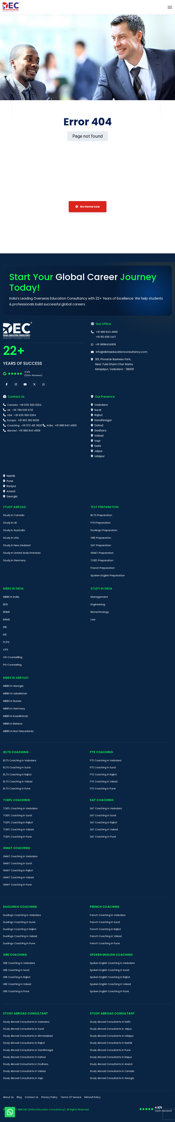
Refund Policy (92, 1097)
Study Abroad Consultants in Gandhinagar (28, 1050)
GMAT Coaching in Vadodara (20, 856)
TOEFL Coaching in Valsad (18, 829)
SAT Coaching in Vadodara (106, 808)
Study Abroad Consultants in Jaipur (111, 1029)
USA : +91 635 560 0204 (21, 415)
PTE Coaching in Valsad (104, 781)
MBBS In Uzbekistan (15, 693)
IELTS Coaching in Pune (16, 788)
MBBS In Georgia (13, 686)
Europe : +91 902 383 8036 (22, 420)
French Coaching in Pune (105, 943)
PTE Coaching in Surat (103, 767)
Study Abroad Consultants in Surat (23, 1029)
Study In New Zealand (16, 545)
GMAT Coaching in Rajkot (18, 870)
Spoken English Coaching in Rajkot (110, 977)
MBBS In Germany (14, 708)
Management (99, 597)
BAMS (6, 619)
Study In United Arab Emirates (22, 553)
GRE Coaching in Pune (16, 991)
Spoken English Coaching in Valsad (110, 984)
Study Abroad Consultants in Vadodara (26, 1022)
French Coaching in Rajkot (105, 929)
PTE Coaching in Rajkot (103, 774)
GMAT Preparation (102, 553)
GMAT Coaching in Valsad (18, 877)
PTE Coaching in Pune (103, 788)
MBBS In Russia (12, 701)
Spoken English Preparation (108, 575)
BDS (5, 604)
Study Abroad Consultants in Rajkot (24, 1043)
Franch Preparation (103, 568)
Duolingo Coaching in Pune (19, 943)
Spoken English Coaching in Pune (109, 991)
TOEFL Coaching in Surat (17, 815)
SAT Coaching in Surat (103, 815)
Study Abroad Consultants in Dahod (24, 1057)
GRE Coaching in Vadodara (19, 963)
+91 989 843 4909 (107, 332)
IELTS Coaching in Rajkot (17, 774)
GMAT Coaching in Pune (17, 884)
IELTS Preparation (101, 515)
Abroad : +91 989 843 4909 (23, 430)
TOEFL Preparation (102, 560)
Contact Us (31, 1097)
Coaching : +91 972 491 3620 (24, 425)
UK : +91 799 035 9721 (19, 410)
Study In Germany (14, 560)
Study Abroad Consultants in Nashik (111, 1043)
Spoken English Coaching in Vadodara (112, 963)
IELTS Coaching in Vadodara (19, 760)
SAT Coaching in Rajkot (103, 822)
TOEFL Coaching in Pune (17, 836)
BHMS (6, 612)
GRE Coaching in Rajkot (16, 977)
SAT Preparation (101, 545)
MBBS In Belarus (12, 723)
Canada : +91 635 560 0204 (23, 405)
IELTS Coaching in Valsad (17, 781)
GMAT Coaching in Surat (17, 863)
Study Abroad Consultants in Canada (112, 1071)
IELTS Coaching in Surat (17, 767)
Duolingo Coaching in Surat (19, 922)
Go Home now (87, 207)
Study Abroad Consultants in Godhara (25, 1064)
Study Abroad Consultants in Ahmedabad (28, 1036)
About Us (8, 1097)
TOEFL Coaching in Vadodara (20, 808)
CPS (5, 649)
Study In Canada (13, 515)
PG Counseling (12, 664)
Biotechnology (100, 612)
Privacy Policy (49, 1097)
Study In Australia (14, 530)
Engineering (98, 604)
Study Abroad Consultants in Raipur (111, 1057)
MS (5, 634)
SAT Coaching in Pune (103, 836)
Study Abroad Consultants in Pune (110, 1050)
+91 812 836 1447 (106, 337)
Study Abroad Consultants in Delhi (110, 1022)
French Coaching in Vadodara (107, 915)
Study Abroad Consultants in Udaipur (112, 1036)
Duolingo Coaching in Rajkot (19, 929)
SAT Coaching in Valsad (104, 829)
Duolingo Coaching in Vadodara (22, 915)
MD (5, 627)
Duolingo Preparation (104, 530)
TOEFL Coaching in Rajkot (18, 822)
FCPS (6, 642)
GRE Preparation (101, 538)
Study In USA (11, 538)
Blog (19, 1097)
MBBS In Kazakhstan (15, 716)
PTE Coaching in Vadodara (105, 760)
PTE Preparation (101, 522)
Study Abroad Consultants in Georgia (112, 1078)
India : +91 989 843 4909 (61, 425)
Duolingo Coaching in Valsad (20, 936)
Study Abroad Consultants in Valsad (24, 1071)
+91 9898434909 (105, 344)
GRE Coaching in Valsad (17, 984)
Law (93, 619)
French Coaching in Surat (105, 922)
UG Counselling (12, 657)
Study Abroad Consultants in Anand (111, 1064)
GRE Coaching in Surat (16, 970)
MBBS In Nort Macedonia (18, 731)
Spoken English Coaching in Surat (109, 970)
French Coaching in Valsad (106, 936)
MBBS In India (11, 597)
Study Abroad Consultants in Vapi (23, 1078)
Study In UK (10, 522)
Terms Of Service (70, 1097)
